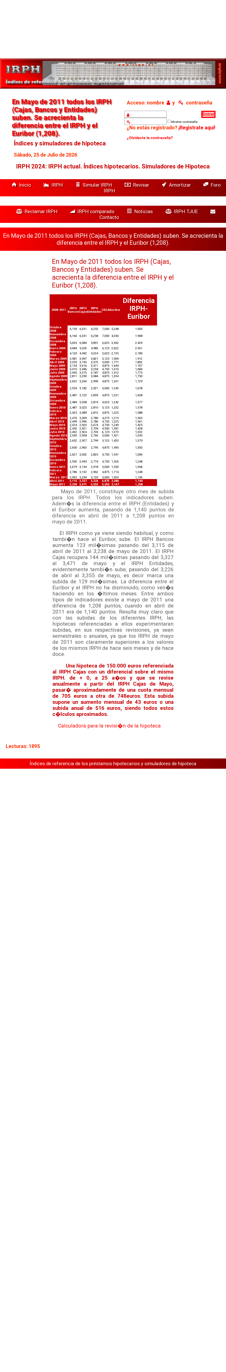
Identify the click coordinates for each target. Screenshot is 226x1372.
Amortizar (177, 185)
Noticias (140, 211)
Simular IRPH (94, 185)
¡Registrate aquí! (196, 128)
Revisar (137, 185)
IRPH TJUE (182, 211)
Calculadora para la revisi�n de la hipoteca (109, 726)
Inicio (22, 185)
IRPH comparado (93, 211)
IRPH (54, 185)
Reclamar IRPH (37, 211)
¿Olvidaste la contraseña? (150, 138)
